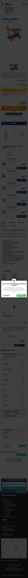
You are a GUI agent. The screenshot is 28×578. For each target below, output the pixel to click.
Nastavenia (6, 295)
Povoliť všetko (21, 295)
